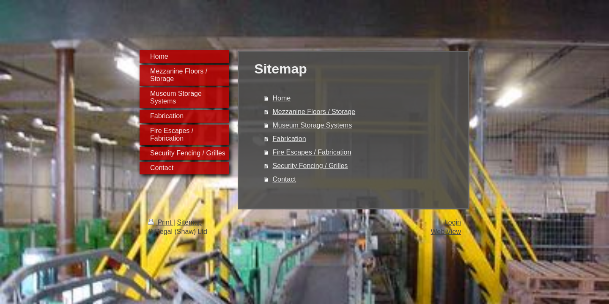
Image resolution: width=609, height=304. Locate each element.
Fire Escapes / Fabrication (312, 152)
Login (452, 222)
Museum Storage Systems (312, 125)
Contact (284, 179)
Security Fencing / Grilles (310, 165)
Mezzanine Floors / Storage (314, 111)
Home (282, 98)
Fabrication (289, 138)
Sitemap (189, 222)
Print (160, 222)
